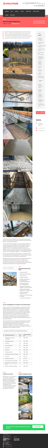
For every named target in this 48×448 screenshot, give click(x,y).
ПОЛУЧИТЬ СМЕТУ (37, 426)
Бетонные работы (41, 81)
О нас (11, 11)
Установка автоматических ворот (41, 104)
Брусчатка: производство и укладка (41, 100)
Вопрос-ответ (36, 11)
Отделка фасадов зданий (40, 90)
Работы (16, 11)
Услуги (22, 11)
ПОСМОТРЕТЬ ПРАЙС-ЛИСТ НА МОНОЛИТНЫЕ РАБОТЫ (15, 330)
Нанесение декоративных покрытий (41, 57)
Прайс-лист (28, 11)
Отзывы (6, 15)
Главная (7, 11)
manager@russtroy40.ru (42, 130)
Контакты (12, 15)
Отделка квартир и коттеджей (40, 39)
